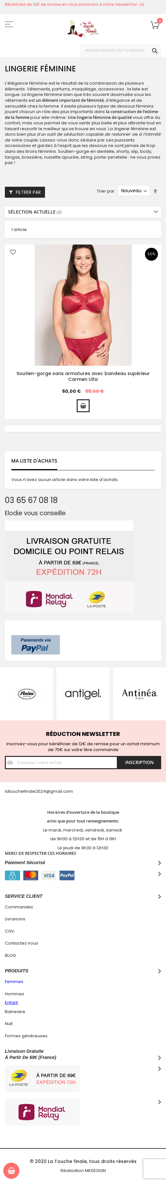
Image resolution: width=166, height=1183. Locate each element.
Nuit (9, 1024)
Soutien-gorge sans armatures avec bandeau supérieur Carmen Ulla (83, 376)
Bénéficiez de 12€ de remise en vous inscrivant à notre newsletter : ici (74, 4)
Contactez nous (21, 943)
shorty (122, 151)
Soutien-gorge (73, 151)
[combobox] (120, 50)
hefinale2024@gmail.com (45, 791)
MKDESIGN (95, 1170)
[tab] (83, 212)
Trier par (106, 191)
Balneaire (15, 1012)
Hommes (14, 994)
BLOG (10, 955)
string (86, 157)
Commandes (19, 907)
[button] (13, 253)
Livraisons (15, 919)
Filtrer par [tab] (28, 192)
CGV (9, 931)
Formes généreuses (26, 1036)
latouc (11, 791)
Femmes (14, 982)
